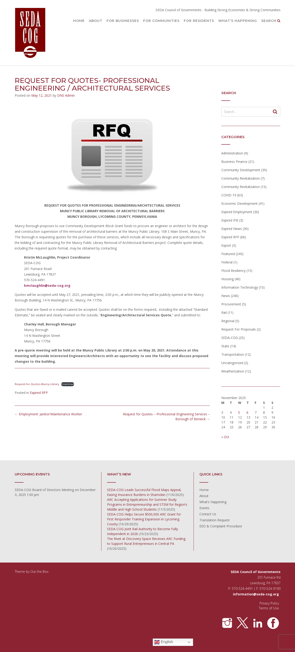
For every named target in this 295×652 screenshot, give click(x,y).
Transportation (232, 354)
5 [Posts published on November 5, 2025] (239, 412)
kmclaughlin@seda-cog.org (47, 285)
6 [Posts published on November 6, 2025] (247, 412)
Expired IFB (229, 220)
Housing (227, 279)
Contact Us (207, 514)
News (225, 296)
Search (271, 21)
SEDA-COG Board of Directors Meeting (44, 490)
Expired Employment (236, 212)
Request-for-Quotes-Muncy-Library (37, 384)
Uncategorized (232, 363)
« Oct (225, 437)
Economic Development (239, 203)
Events (204, 508)
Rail (224, 312)
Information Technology (239, 287)
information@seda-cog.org (256, 594)
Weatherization (232, 371)
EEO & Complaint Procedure (220, 526)
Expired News (231, 228)
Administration (232, 153)
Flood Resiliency (233, 270)
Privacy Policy (269, 603)
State (225, 346)
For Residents (199, 21)
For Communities (161, 21)
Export (226, 245)
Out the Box (39, 571)
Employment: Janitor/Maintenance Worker (48, 414)
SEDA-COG (229, 337)
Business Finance (234, 161)
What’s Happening (237, 21)
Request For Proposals (238, 329)
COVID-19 (228, 195)
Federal (227, 262)
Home (79, 21)
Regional (227, 321)
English (163, 642)
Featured (228, 254)
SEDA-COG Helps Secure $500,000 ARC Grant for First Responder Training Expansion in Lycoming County (144, 519)
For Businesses (123, 21)
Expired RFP (39, 392)
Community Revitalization (240, 178)
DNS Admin (66, 95)
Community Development (240, 170)
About (95, 21)
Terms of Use (269, 608)
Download (67, 384)
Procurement (231, 304)
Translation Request (214, 520)
